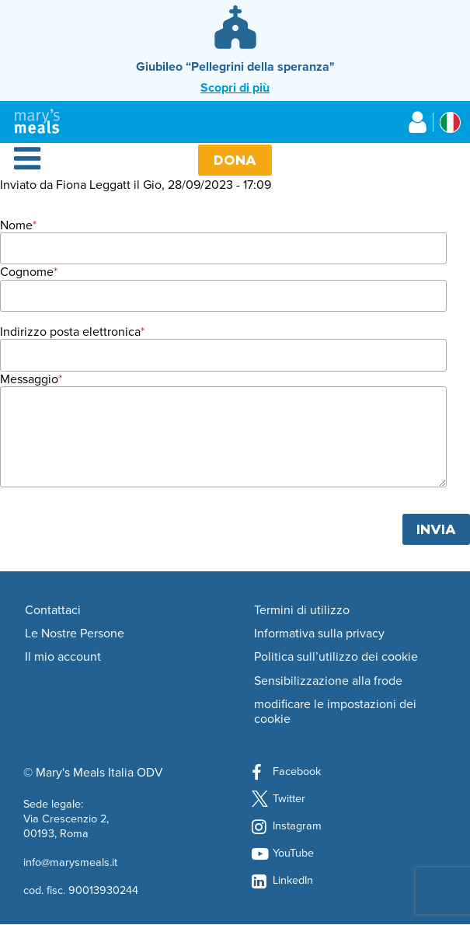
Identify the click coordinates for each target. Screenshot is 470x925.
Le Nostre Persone (74, 633)
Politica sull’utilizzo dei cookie (336, 657)
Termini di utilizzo (302, 610)
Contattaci (53, 610)
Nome (16, 225)
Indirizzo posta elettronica (70, 331)
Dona (235, 160)
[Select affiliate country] (450, 122)
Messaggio (29, 379)
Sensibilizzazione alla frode (328, 681)
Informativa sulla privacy (319, 633)
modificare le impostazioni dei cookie (335, 711)
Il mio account (63, 657)
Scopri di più (235, 87)
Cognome (27, 271)
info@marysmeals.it (70, 861)
